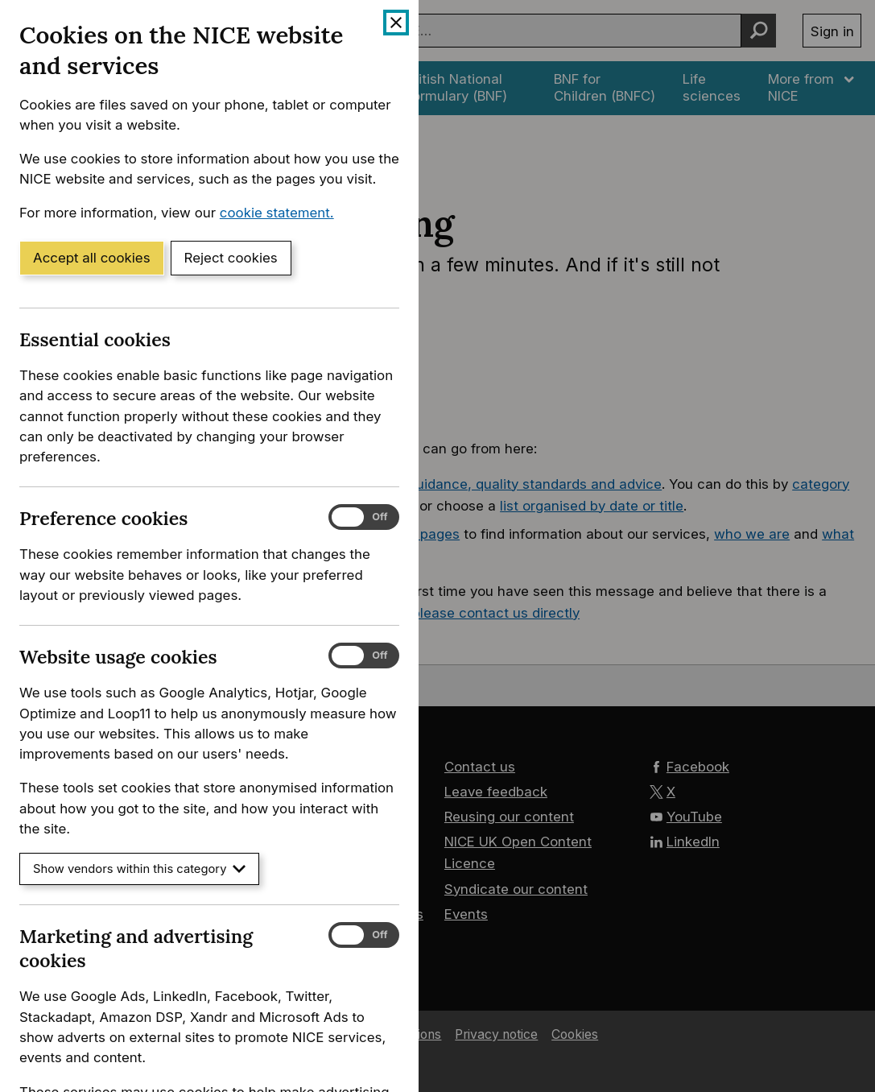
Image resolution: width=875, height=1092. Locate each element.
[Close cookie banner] (396, 22)
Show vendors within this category (139, 869)
